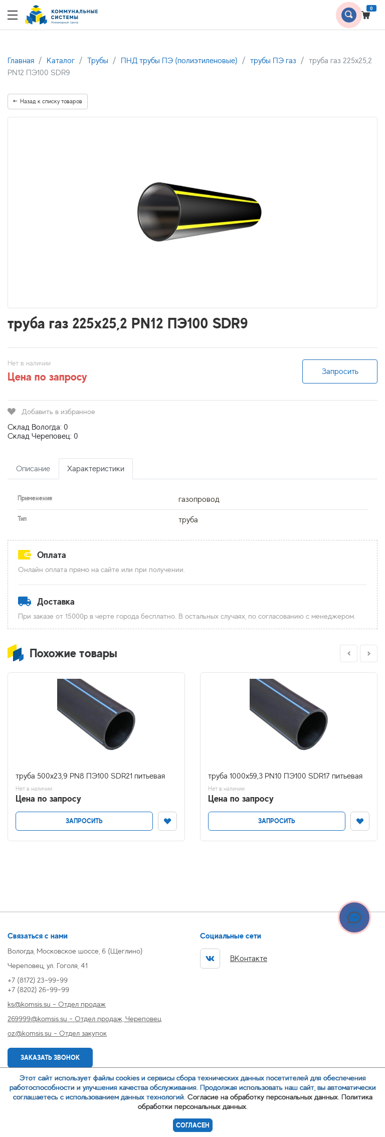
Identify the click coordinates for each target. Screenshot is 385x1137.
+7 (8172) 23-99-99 (38, 980)
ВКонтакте (233, 959)
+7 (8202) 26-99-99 (38, 989)
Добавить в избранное (51, 411)
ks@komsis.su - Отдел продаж (57, 1004)
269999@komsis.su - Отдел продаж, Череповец (84, 1018)
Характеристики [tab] (95, 468)
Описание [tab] (33, 468)
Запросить (340, 371)
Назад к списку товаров (47, 101)
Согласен (193, 1125)
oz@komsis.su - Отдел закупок (57, 1033)
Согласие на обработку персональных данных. (263, 1096)
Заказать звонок (50, 1057)
